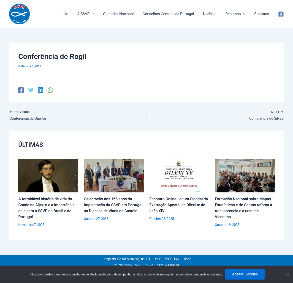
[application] (101, 14)
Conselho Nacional (126, 14)
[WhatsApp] (49, 90)
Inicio (74, 14)
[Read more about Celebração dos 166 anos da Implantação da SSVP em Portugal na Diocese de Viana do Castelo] (114, 175)
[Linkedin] (40, 90)
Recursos (238, 14)
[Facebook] (281, 14)
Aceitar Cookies (245, 274)
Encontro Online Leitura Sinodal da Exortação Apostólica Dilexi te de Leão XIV (178, 205)
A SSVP (95, 14)
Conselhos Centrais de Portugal (174, 14)
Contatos (262, 14)
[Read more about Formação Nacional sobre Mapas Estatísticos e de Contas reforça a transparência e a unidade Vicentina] (245, 175)
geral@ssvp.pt (167, 265)
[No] (287, 274)
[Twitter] (30, 90)
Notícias (214, 14)
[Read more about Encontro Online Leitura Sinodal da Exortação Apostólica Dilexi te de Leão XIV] (179, 175)
